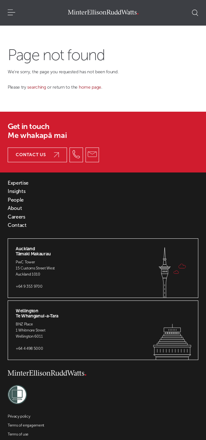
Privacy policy (19, 416)
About (15, 208)
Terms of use (18, 434)
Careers (16, 217)
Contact (17, 225)
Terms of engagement (26, 425)
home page (90, 87)
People (16, 200)
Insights (16, 191)
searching (37, 87)
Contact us (37, 154)
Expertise (18, 183)
